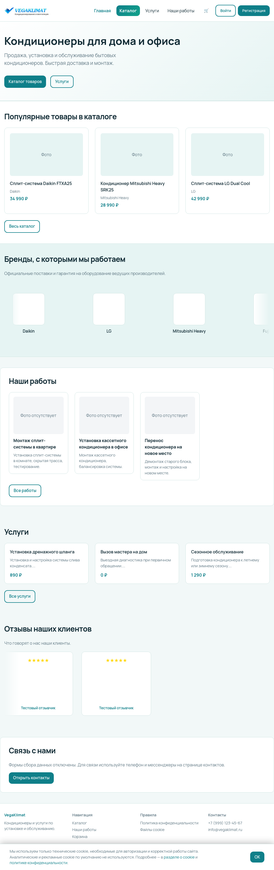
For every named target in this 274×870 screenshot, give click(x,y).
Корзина (79, 836)
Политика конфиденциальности (169, 822)
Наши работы (181, 11)
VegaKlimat (14, 814)
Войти (225, 10)
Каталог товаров (25, 81)
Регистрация (253, 10)
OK (257, 857)
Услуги (152, 11)
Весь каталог (22, 226)
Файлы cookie (152, 829)
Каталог (128, 11)
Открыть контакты (31, 778)
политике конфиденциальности (38, 862)
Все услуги (20, 596)
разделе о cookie (179, 857)
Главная (102, 11)
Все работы (25, 490)
